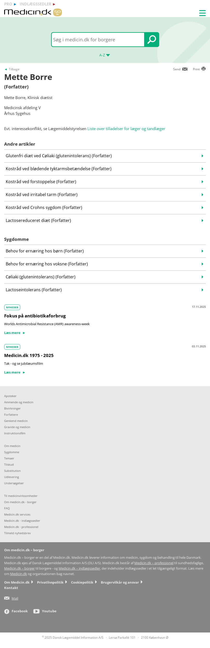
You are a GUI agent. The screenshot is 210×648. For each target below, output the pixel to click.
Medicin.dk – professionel (153, 563)
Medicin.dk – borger (19, 568)
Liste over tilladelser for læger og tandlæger (126, 128)
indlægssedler (35, 3)
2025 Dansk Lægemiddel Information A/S (72, 637)
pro (8, 3)
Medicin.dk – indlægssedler (79, 568)
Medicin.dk (18, 574)
